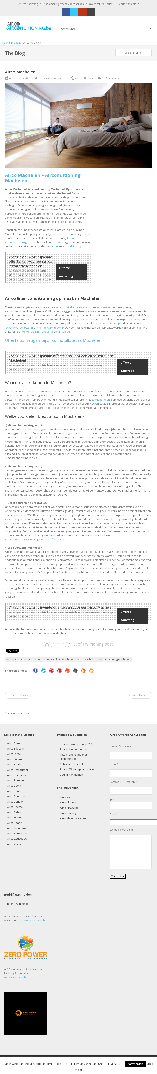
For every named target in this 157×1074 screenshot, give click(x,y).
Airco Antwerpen (70, 807)
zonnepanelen (100, 399)
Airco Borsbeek (16, 775)
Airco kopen (67, 797)
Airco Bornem (15, 780)
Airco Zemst (14, 844)
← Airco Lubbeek (18, 695)
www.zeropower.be (35, 920)
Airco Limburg (68, 813)
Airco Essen (14, 743)
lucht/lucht (11, 327)
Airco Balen (14, 812)
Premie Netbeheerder (73, 749)
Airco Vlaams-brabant (73, 818)
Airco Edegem (15, 748)
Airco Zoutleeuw (17, 838)
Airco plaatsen (69, 802)
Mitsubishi (64, 331)
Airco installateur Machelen (23, 659)
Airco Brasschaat (17, 770)
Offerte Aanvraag (28, 4)
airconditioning (71, 246)
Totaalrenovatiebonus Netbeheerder (74, 757)
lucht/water (26, 327)
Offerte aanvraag (66, 272)
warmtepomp (111, 323)
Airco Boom (14, 785)
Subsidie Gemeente (72, 764)
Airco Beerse (15, 807)
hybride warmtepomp (50, 327)
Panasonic (46, 331)
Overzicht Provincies (100, 4)
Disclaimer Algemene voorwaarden (63, 4)
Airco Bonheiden (17, 791)
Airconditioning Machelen (114, 659)
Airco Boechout (16, 796)
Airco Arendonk (16, 828)
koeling (87, 307)
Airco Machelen (86, 659)
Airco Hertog (14, 817)
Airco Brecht (14, 764)
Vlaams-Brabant (84, 78)
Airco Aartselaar (17, 833)
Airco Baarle (14, 823)
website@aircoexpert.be (50, 78)
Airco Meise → (140, 695)
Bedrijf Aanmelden (128, 4)
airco (55, 246)
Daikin (35, 331)
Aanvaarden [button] (135, 1064)
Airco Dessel (14, 759)
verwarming (103, 307)
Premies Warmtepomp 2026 (77, 744)
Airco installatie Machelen (58, 659)
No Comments (108, 78)
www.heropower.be (15, 977)
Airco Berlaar (15, 801)
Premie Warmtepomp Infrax (77, 769)
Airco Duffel (14, 754)
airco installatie (67, 307)
